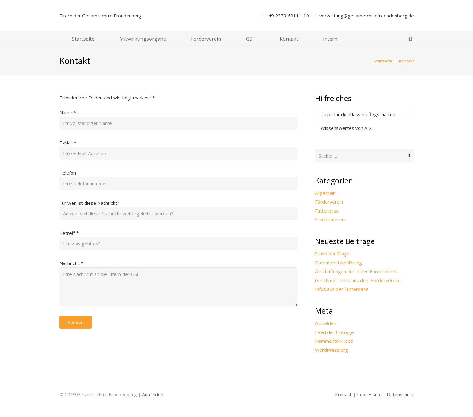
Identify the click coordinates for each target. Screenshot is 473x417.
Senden (76, 322)
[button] (410, 38)
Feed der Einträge (334, 332)
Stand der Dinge (332, 253)
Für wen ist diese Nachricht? (89, 203)
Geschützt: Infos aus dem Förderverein (357, 280)
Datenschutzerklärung (338, 262)
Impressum (369, 394)
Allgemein (325, 193)
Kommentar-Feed (334, 341)
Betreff (69, 233)
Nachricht (71, 263)
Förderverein (329, 202)
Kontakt (343, 394)
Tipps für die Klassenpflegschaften (358, 114)
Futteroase (327, 211)
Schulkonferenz (331, 219)
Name (67, 112)
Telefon (67, 173)
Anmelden (325, 323)
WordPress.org (331, 350)
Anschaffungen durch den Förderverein (356, 271)
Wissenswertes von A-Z (346, 128)
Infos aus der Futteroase (342, 289)
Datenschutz (400, 394)
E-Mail (67, 143)
